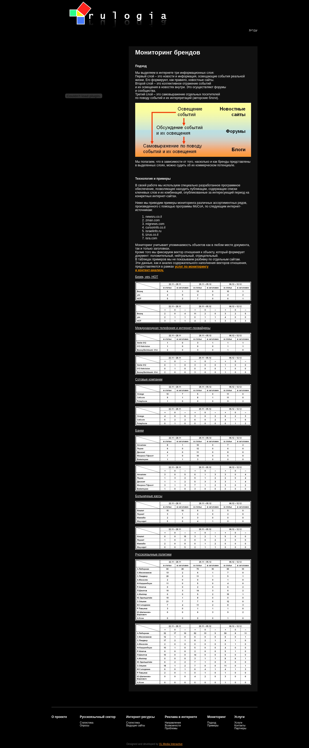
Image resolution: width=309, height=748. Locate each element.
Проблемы (171, 728)
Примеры (213, 725)
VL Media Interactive (171, 744)
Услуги (238, 722)
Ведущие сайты (135, 725)
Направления (173, 722)
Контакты (239, 725)
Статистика (86, 722)
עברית (253, 30)
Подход (211, 722)
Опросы (84, 725)
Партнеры (240, 728)
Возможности (173, 725)
